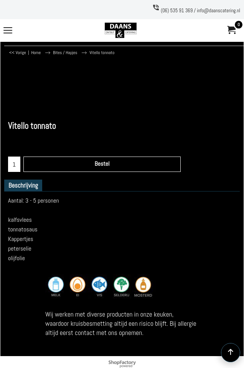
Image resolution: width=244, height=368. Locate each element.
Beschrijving (23, 186)
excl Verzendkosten (29, 137)
